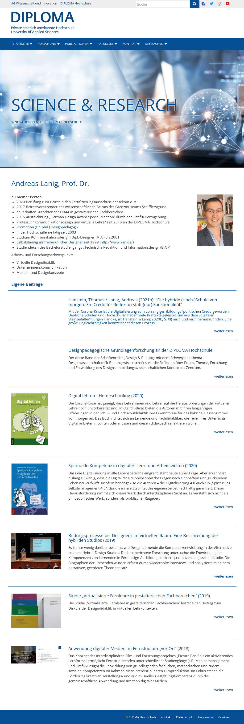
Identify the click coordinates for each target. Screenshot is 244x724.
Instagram (223, 4)
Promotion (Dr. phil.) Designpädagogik (48, 227)
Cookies (223, 717)
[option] (122, 108)
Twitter (215, 4)
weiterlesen (223, 330)
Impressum (206, 717)
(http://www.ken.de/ (116, 242)
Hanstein (130, 319)
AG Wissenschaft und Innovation (34, 3)
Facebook (207, 4)
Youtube (231, 4)
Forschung (47, 43)
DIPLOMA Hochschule (75, 3)
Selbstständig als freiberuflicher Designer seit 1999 (58, 242)
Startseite (20, 43)
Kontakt (166, 717)
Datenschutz (185, 717)
